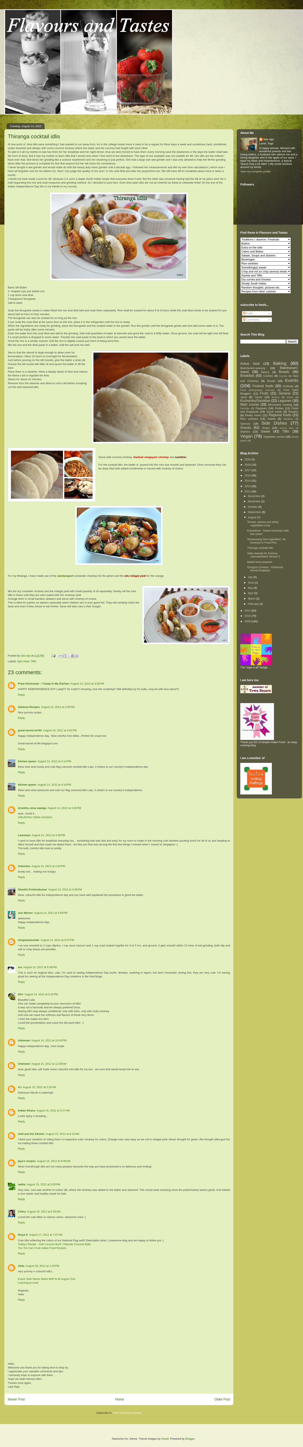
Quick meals (274, 411)
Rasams (293, 411)
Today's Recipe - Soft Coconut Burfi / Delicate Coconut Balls (54, 1244)
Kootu (290, 397)
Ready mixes (253, 415)
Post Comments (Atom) (127, 1412)
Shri (20, 994)
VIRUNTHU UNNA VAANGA (35, 817)
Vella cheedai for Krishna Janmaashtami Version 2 (263, 555)
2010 (248, 615)
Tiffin (33, 661)
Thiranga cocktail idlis (260, 547)
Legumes (284, 400)
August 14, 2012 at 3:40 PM (57, 707)
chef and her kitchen (31, 1133)
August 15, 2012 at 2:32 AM (39, 1087)
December (254, 496)
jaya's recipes (27, 1161)
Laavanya (24, 835)
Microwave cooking (280, 404)
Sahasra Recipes (29, 707)
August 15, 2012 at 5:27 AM (53, 1110)
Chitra (22, 1211)
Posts (248, 313)
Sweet (265, 431)
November (254, 501)
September (255, 512)
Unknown (24, 866)
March (252, 598)
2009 (248, 621)
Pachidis (245, 408)
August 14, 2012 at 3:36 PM (87, 683)
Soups (266, 427)
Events (291, 380)
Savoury (245, 423)
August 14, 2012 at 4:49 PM (65, 889)
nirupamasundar (28, 940)
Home (119, 1399)
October (253, 506)
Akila (21, 1265)
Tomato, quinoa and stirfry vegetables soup (263, 523)
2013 (248, 486)
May (251, 587)
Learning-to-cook (28, 1282)
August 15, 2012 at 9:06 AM (53, 1161)
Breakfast (247, 375)
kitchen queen (27, 761)
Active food (249, 363)
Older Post (222, 1399)
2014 (248, 480)
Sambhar (288, 418)
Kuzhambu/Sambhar (255, 400)
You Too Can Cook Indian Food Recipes (42, 1248)
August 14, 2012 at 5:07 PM (57, 940)
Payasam (261, 408)
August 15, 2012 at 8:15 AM (62, 1133)
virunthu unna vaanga (32, 808)
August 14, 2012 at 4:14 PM (54, 761)
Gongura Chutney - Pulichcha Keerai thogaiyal (265, 569)
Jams (243, 397)
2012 (248, 491)
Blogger (190, 1438)
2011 (248, 610)
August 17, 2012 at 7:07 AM (45, 1234)
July (251, 577)
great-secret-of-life (30, 730)
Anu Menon (25, 912)
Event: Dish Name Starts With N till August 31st (46, 1278)
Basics (265, 372)
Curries (283, 375)
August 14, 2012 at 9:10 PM (41, 994)
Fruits (264, 393)
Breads (284, 372)
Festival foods (263, 386)
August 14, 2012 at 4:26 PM (64, 808)
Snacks (245, 427)
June (251, 582)
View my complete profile (255, 171)
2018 (248, 464)
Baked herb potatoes (259, 562)
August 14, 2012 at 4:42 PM (48, 866)
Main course (249, 404)
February (254, 603)
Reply (21, 694)
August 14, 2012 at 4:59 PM (51, 912)
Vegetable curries (273, 436)
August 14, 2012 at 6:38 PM (40, 967)
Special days (286, 428)
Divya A (23, 1234)
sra (20, 967)
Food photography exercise (257, 390)
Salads (271, 418)
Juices (258, 397)
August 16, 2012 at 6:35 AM (44, 1211)
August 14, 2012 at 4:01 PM (60, 730)
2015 (248, 475)
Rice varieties (249, 418)
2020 (248, 459)
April (251, 593)
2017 (248, 470)
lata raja (268, 139)
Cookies (268, 375)
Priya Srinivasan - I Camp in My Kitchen (43, 683)
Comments (251, 319)
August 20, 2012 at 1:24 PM (42, 1265)
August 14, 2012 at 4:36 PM (48, 835)
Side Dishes (274, 423)
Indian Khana (26, 1110)
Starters (245, 431)
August (252, 517)
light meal (23, 661)
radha (21, 1184)
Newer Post (16, 1399)
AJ (19, 1087)
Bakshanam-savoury (252, 368)
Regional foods (280, 415)
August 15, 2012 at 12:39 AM (49, 1063)
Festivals (288, 386)
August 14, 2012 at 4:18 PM (54, 784)
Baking (280, 363)
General (284, 393)
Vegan (246, 436)
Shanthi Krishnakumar (32, 889)
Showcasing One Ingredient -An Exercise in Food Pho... (266, 541)
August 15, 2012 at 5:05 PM (43, 1184)
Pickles (279, 408)
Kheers (275, 397)
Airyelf (165, 1438)
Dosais (271, 380)
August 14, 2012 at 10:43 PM (49, 1040)
